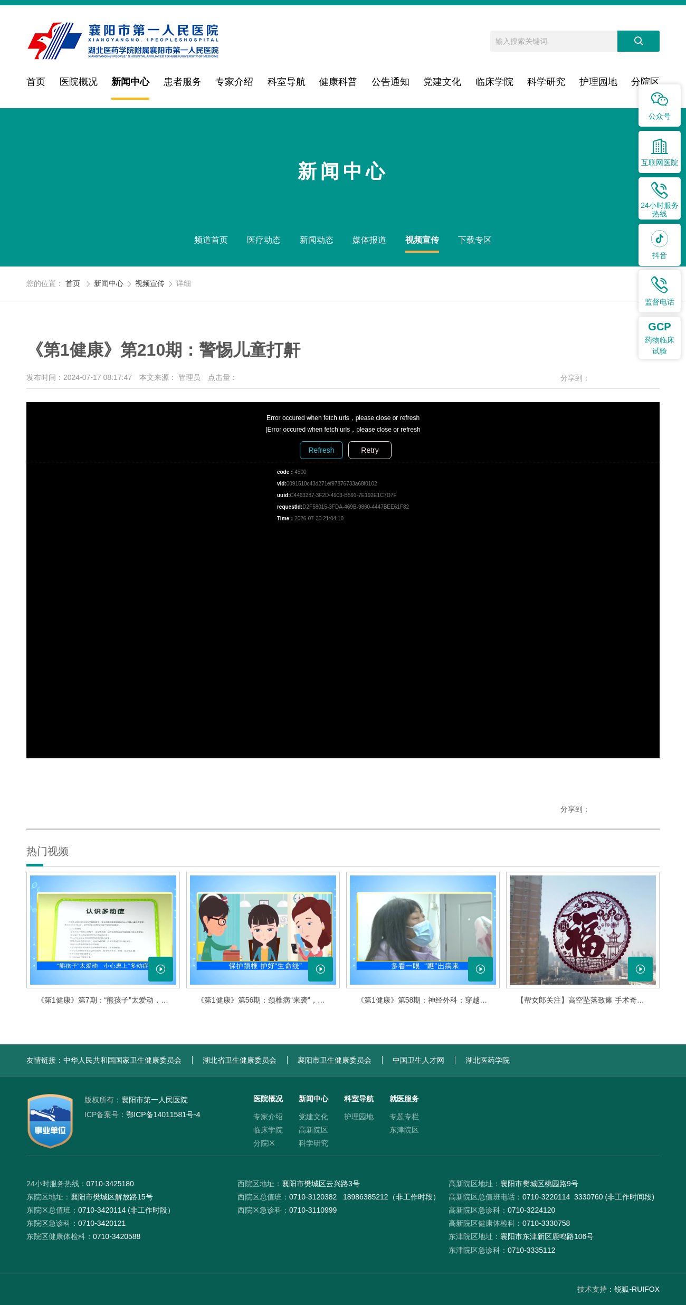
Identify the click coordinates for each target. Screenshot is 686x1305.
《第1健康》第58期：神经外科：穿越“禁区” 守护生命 (428, 1000)
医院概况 (79, 82)
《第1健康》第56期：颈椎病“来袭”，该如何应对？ (268, 1000)
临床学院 (494, 82)
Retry (369, 450)
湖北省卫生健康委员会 (240, 1060)
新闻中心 (130, 82)
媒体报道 (369, 239)
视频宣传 (422, 239)
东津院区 (404, 1130)
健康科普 (338, 82)
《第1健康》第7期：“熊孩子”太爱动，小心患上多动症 (108, 1000)
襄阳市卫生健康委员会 (334, 1060)
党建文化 (442, 82)
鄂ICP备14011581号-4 (142, 1114)
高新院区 (313, 1130)
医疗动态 (264, 239)
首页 (35, 82)
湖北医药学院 (487, 1060)
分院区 (645, 82)
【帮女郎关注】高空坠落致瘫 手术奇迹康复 (588, 1000)
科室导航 (287, 82)
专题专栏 (404, 1116)
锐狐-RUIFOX (637, 1289)
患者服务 (183, 82)
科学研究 (546, 82)
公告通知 (390, 82)
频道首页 (211, 239)
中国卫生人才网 (418, 1060)
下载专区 (475, 239)
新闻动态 (317, 239)
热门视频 (47, 851)
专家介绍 (234, 82)
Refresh (321, 450)
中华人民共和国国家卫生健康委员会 (122, 1060)
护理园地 (598, 82)
